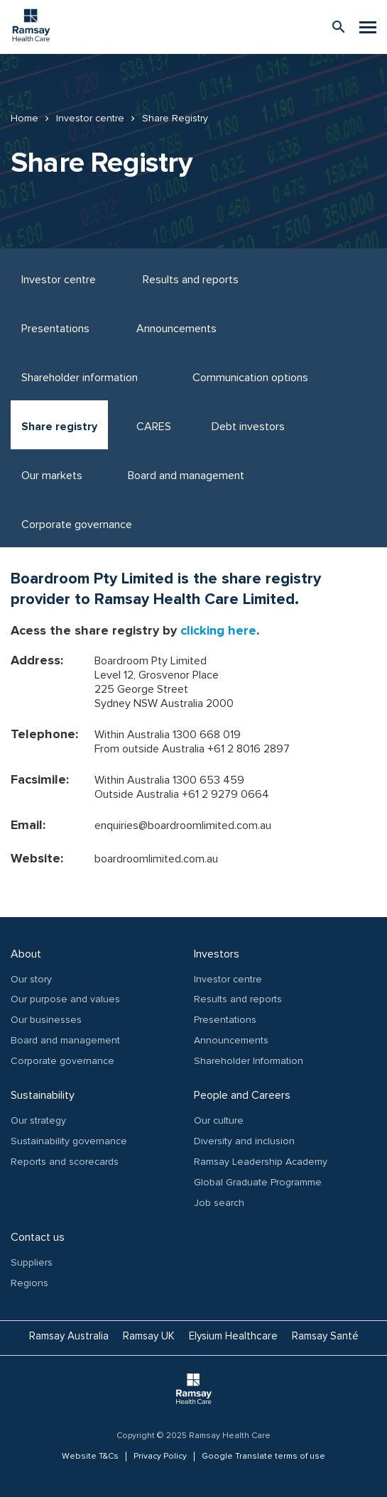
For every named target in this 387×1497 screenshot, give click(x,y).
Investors (216, 954)
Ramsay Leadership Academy (260, 1162)
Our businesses (46, 1020)
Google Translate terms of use (263, 1457)
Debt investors (248, 427)
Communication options (250, 378)
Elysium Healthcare (233, 1335)
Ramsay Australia (69, 1335)
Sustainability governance (69, 1141)
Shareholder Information (248, 1061)
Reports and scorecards (65, 1162)
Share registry (59, 427)
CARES (153, 427)
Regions (29, 1283)
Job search (219, 1203)
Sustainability (43, 1095)
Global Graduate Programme (258, 1182)
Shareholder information (79, 378)
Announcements (176, 329)
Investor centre (90, 118)
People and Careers (242, 1095)
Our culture (219, 1120)
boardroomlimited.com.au (156, 859)
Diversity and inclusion (244, 1141)
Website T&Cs (90, 1457)
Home (24, 118)
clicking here (218, 630)
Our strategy (38, 1120)
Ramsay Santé (325, 1335)
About (26, 954)
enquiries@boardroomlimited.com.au (182, 825)
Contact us (38, 1237)
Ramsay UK (149, 1335)
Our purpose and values (65, 999)
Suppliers (32, 1262)
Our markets (51, 475)
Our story (31, 979)
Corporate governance (76, 524)
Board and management (186, 475)
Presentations (55, 329)
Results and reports (191, 280)
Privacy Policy (160, 1457)
